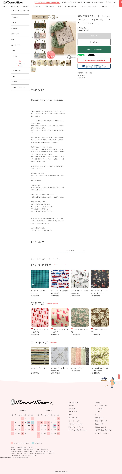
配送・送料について (101, 421)
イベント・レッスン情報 (88, 6)
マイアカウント (99, 2)
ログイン (97, 412)
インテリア (14, 58)
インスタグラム (111, 2)
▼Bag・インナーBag (22, 10)
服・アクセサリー (70, 6)
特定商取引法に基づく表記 (85, 73)
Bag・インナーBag (54, 259)
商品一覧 (26, 6)
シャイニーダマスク (77, 368)
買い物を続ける (82, 75)
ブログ (13, 78)
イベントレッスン (16, 73)
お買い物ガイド (67, 2)
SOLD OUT (94, 36)
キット (13, 52)
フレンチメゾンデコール (19, 90)
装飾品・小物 (50, 6)
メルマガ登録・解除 (101, 405)
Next (73, 37)
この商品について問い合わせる (94, 49)
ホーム (5, 6)
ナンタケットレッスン (75, 424)
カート (97, 415)
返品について (81, 78)
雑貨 (59, 6)
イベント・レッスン (75, 421)
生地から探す (37, 6)
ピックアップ (15, 6)
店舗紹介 (97, 402)
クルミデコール (16, 84)
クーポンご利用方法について (78, 430)
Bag (30, 10)
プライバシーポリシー (102, 433)
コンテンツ (103, 6)
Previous (33, 37)
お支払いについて (100, 427)
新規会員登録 (88, 2)
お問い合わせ (77, 2)
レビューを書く (70, 251)
